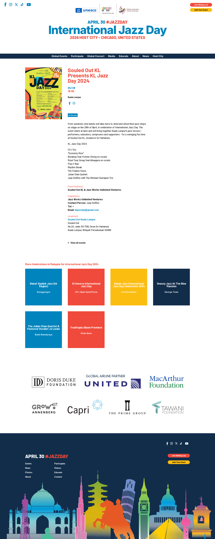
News (146, 56)
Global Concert (95, 56)
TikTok (22, 4)
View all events (78, 243)
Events (28, 463)
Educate (123, 56)
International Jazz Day (107, 30)
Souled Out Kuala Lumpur (82, 219)
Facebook (5, 4)
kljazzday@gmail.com (87, 210)
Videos (57, 468)
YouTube (29, 4)
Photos (28, 472)
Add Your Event (201, 10)
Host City (158, 56)
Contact (58, 477)
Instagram (10, 4)
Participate (77, 56)
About (135, 56)
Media (111, 56)
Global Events (59, 56)
